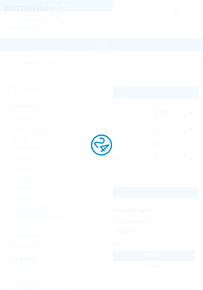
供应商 (113, 159)
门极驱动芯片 (26, 158)
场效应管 (22, 198)
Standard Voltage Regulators (41, 226)
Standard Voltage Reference (40, 217)
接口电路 (22, 168)
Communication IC (31, 280)
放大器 (20, 138)
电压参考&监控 (28, 236)
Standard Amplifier (31, 208)
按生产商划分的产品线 (45, 64)
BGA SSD (23, 271)
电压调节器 (24, 246)
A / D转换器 (25, 119)
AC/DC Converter (30, 129)
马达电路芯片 (26, 178)
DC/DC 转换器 (27, 148)
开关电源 (22, 188)
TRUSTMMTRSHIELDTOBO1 (118, 211)
